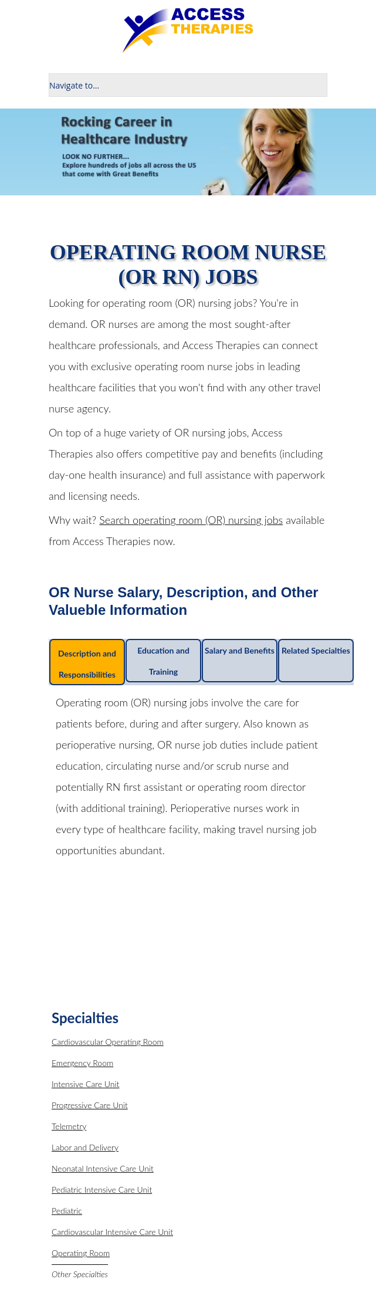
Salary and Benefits (240, 650)
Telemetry (69, 1126)
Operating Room (81, 1253)
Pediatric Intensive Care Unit (102, 1189)
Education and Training (163, 660)
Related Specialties (316, 650)
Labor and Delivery (85, 1147)
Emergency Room (82, 1063)
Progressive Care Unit (90, 1105)
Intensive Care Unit (85, 1084)
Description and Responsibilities (87, 663)
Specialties (85, 1017)
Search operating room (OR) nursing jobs (191, 519)
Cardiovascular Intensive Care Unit (112, 1232)
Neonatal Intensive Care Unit (103, 1168)
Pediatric (67, 1211)
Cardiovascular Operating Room (108, 1042)
